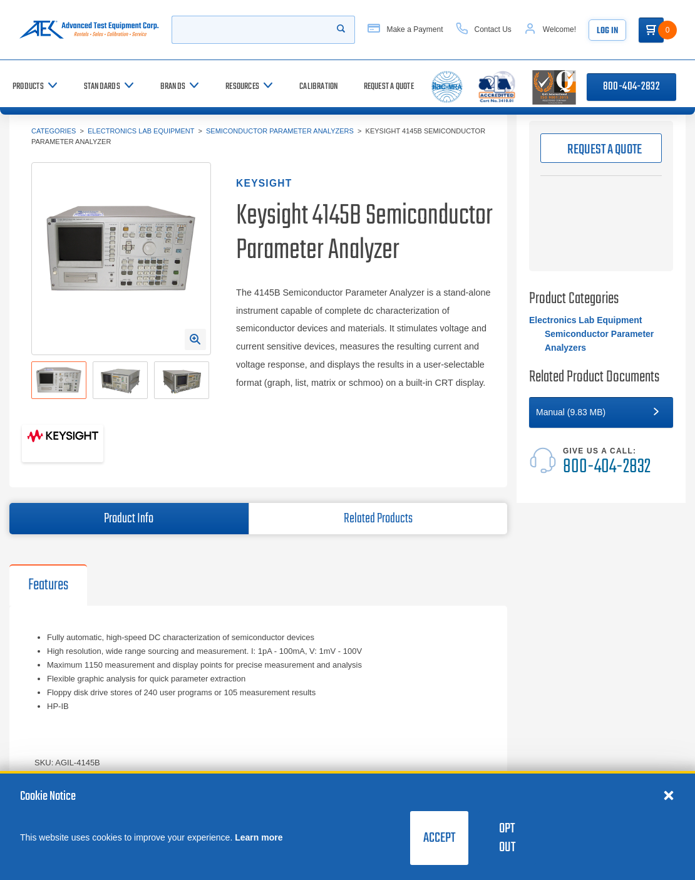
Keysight (264, 183)
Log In (607, 31)
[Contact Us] (484, 30)
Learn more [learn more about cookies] (258, 837)
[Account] (550, 30)
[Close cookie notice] (668, 795)
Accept (439, 838)
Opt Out (507, 838)
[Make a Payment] (405, 30)
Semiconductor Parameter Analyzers (280, 131)
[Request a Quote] (388, 86)
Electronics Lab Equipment (141, 131)
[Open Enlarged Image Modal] (195, 339)
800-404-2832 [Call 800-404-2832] (631, 87)
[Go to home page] (89, 30)
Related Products (378, 518)
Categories (53, 131)
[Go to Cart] (651, 30)
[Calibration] (319, 86)
